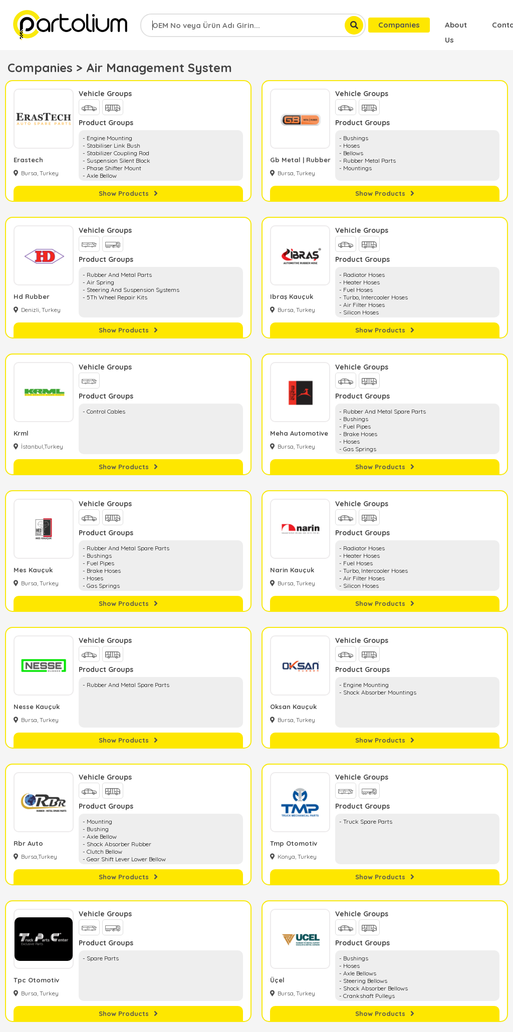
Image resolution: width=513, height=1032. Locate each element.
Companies (399, 25)
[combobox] (253, 25)
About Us (456, 26)
